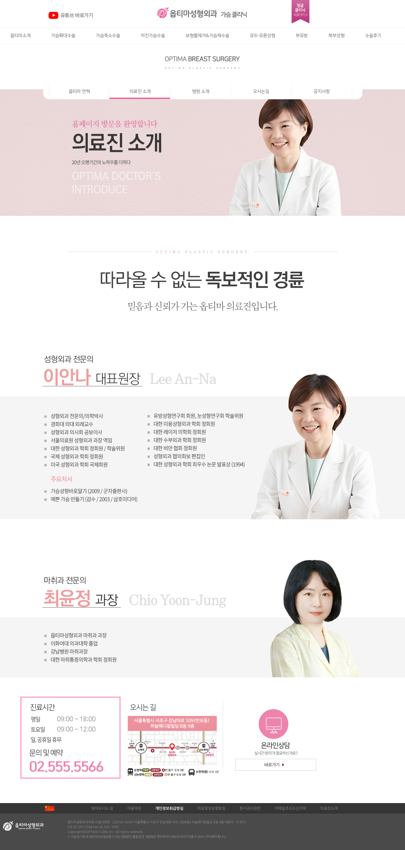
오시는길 (261, 91)
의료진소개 (329, 808)
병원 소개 (200, 91)
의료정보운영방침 (211, 808)
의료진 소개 (140, 91)
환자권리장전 (250, 808)
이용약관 (134, 808)
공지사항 (321, 91)
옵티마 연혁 (79, 91)
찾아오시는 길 (102, 808)
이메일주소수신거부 (290, 808)
